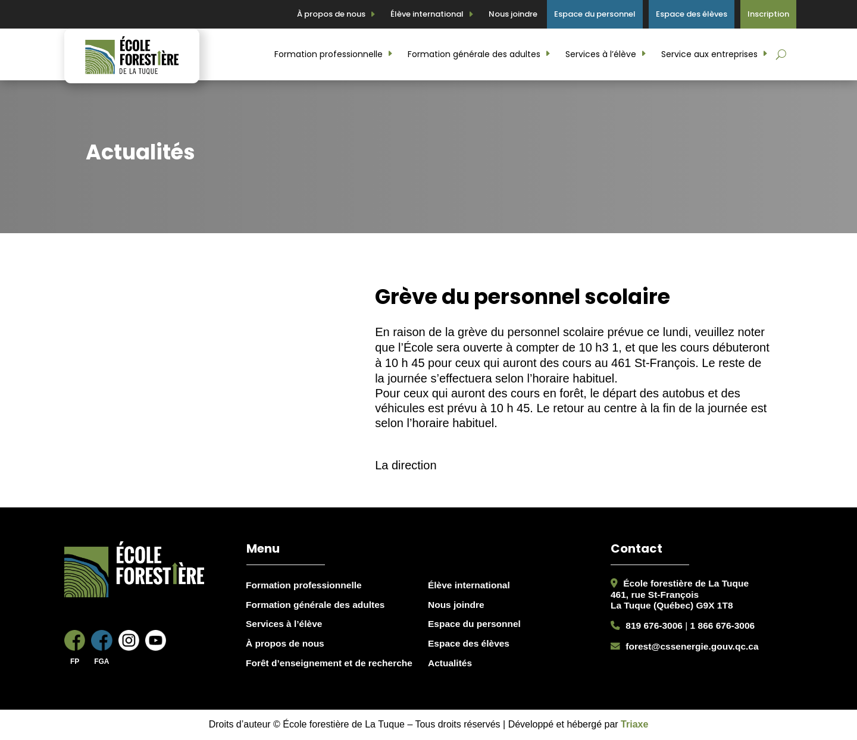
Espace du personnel (595, 14)
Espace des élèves (691, 14)
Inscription (768, 14)
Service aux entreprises (709, 54)
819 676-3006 (654, 625)
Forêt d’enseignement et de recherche (329, 663)
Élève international (427, 14)
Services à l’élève (600, 54)
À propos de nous (331, 14)
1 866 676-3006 (722, 625)
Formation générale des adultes (474, 54)
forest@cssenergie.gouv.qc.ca (691, 646)
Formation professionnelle (328, 54)
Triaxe (634, 724)
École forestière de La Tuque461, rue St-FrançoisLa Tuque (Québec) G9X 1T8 (680, 594)
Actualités (450, 663)
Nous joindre (513, 14)
